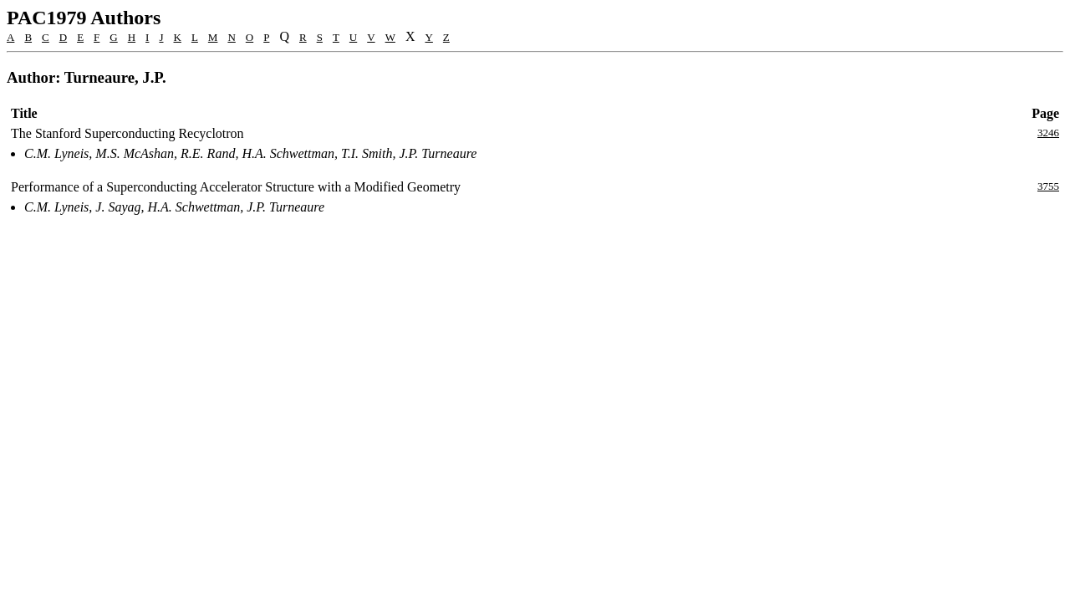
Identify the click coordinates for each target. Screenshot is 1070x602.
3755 (1048, 186)
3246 (1048, 132)
